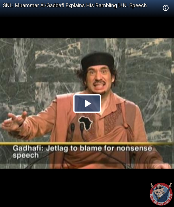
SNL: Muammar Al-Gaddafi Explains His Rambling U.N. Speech (75, 5)
